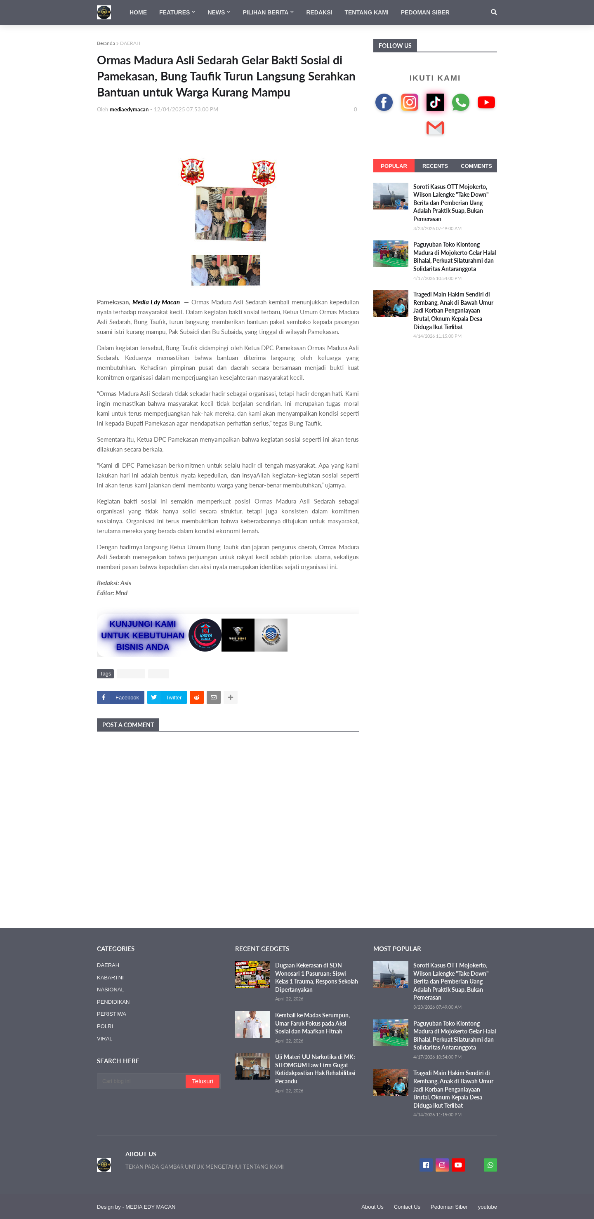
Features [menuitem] (174, 12)
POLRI (105, 1026)
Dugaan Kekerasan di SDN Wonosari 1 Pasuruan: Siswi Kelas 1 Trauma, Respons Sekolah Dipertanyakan (316, 977)
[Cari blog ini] (142, 1081)
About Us (372, 1207)
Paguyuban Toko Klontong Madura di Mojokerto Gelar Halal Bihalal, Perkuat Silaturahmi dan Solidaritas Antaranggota (454, 256)
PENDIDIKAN (113, 1002)
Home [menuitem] (138, 12)
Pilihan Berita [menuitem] (265, 12)
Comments (476, 166)
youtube (487, 1207)
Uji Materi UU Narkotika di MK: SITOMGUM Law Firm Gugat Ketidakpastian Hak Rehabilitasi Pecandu (315, 1069)
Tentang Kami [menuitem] (366, 12)
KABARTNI (110, 977)
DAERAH (130, 43)
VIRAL (159, 674)
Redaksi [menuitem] (319, 12)
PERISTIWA (111, 1014)
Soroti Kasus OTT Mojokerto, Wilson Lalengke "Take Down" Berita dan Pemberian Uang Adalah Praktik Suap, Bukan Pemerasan (451, 202)
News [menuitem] (216, 12)
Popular (394, 166)
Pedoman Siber (449, 1207)
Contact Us (407, 1207)
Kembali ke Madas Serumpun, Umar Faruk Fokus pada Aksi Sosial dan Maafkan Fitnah (312, 1023)
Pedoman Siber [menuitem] (425, 12)
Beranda (106, 43)
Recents (435, 166)
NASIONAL (110, 989)
